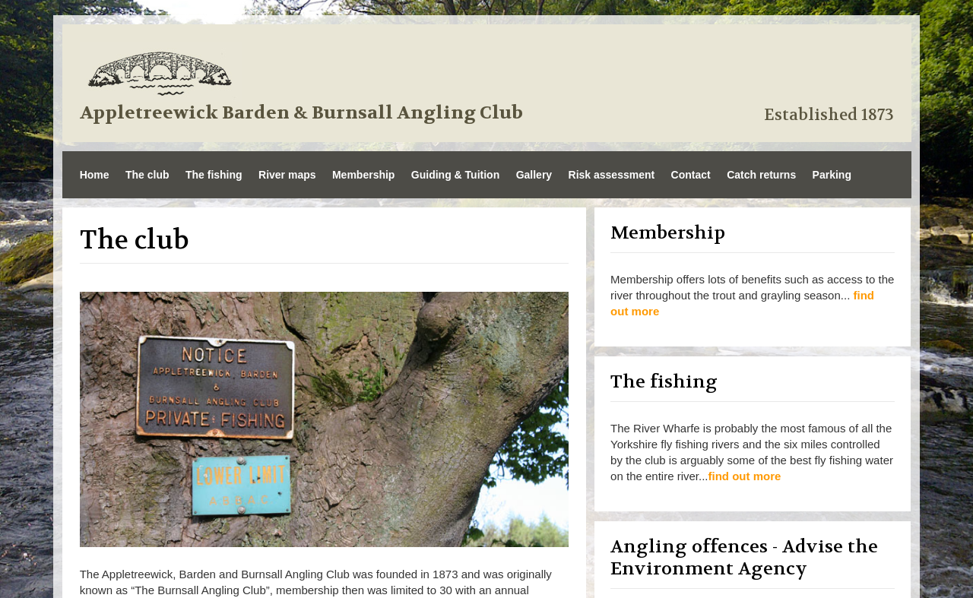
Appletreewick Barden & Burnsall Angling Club (301, 114)
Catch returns (761, 175)
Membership (363, 175)
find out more (744, 476)
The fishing (213, 175)
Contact (691, 175)
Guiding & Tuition (455, 175)
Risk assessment (612, 175)
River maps (286, 175)
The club (147, 175)
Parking (832, 175)
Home (94, 175)
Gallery (534, 175)
